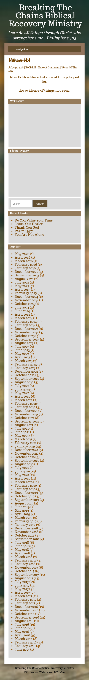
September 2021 (27, 421)
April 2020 (22, 478)
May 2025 (22, 286)
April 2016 (22, 635)
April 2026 (23, 257)
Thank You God (27, 227)
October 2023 (25, 336)
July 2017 (22, 582)
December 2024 (26, 297)
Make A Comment (49, 67)
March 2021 (23, 439)
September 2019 (27, 500)
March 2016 (24, 639)
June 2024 (22, 311)
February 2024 (26, 322)
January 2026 (25, 268)
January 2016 (25, 646)
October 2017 (24, 571)
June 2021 (22, 432)
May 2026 (22, 254)
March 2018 (24, 557)
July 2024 (22, 307)
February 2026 (26, 264)
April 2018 (22, 553)
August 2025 (24, 279)
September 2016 (27, 617)
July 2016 (22, 624)
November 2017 (26, 567)
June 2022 (22, 389)
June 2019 (22, 507)
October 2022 (25, 375)
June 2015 (22, 649)
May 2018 (22, 550)
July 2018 (22, 542)
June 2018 (22, 546)
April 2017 (22, 592)
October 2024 (25, 304)
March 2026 (24, 261)
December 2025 (26, 272)
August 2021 (24, 425)
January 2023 (25, 368)
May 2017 (22, 589)
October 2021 (24, 418)
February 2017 (25, 599)
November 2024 (27, 300)
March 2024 (24, 318)
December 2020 (26, 450)
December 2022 (26, 371)
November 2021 (26, 414)
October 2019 (25, 496)
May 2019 (22, 510)
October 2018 (25, 535)
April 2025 (22, 289)
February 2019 (26, 521)
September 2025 (27, 275)
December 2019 (26, 493)
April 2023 (22, 357)
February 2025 (26, 293)
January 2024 (25, 325)
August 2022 (24, 382)
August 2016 (24, 621)
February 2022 (26, 403)
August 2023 (24, 343)
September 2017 (27, 575)
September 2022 (27, 379)
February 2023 (26, 364)
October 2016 (25, 614)
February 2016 (26, 642)
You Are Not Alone (29, 235)
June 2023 (22, 350)
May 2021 (22, 436)
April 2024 (22, 314)
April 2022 (22, 396)
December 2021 (26, 411)
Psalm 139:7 (24, 231)
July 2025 (22, 282)
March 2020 (24, 482)
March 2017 (23, 596)
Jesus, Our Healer (29, 224)
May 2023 (22, 354)
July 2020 (22, 468)
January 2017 (25, 603)
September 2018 (27, 539)
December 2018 (26, 528)
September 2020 (27, 461)
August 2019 (24, 503)
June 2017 (22, 585)
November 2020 (27, 453)
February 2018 (26, 560)
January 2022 (25, 407)
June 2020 (22, 471)
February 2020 (26, 485)
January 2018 (25, 564)
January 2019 (25, 525)
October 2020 (25, 457)
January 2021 (25, 446)
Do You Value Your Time (34, 220)
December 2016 (26, 607)
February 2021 (25, 443)
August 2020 (24, 464)
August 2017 (24, 578)
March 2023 (24, 361)
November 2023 (27, 332)
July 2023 (22, 346)
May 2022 (22, 393)
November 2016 (26, 610)
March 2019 (24, 518)
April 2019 (22, 514)
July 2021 (22, 428)
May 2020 (22, 475)
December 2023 (26, 329)
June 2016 (22, 628)
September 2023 (27, 339)
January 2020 (25, 489)
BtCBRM (30, 67)
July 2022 (22, 386)
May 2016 (22, 632)
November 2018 (26, 532)
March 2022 (24, 400)
